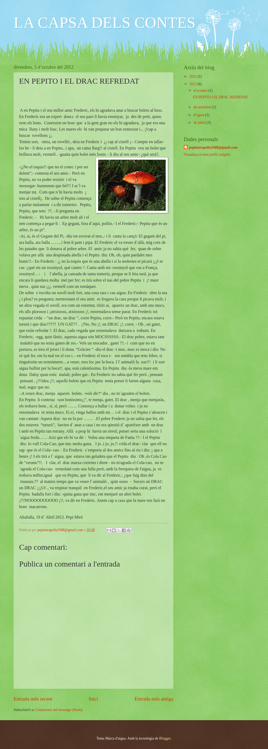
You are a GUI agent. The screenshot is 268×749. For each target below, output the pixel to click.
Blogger (165, 738)
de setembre (203, 107)
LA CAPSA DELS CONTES (105, 22)
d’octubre (201, 91)
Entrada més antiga (154, 699)
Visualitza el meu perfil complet (207, 155)
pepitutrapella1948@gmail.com (213, 147)
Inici (93, 699)
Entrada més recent (33, 699)
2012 (193, 84)
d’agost (199, 115)
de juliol (200, 123)
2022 (193, 76)
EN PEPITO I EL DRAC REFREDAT (220, 97)
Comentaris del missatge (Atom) (59, 710)
